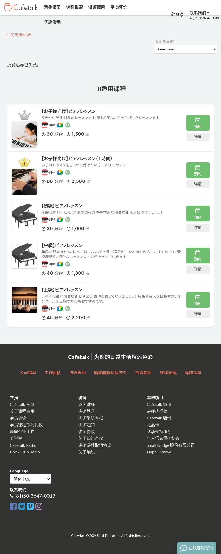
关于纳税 (86, 451)
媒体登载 (168, 372)
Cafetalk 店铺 (159, 417)
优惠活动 (52, 21)
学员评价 (118, 6)
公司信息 (28, 372)
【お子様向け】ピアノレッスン (69, 111)
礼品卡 (153, 424)
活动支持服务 (159, 431)
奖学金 (16, 438)
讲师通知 (86, 424)
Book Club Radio (25, 451)
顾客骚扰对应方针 (110, 372)
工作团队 (52, 372)
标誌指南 (193, 372)
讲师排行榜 (157, 411)
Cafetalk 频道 (159, 404)
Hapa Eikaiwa (159, 451)
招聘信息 (143, 372)
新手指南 (52, 6)
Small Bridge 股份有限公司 (171, 445)
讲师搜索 (96, 6)
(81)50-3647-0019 (34, 496)
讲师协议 (86, 431)
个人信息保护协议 (163, 438)
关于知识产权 (90, 438)
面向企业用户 (22, 431)
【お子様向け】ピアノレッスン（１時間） (77, 158)
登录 (177, 14)
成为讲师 (86, 404)
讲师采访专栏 (90, 417)
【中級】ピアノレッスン (62, 245)
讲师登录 (86, 411)
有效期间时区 (164, 42)
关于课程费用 (22, 411)
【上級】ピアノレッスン (62, 290)
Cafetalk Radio (23, 445)
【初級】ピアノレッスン (62, 206)
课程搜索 (74, 6)
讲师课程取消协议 (94, 445)
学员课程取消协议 (26, 424)
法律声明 (77, 372)
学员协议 (18, 417)
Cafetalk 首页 (22, 404)
